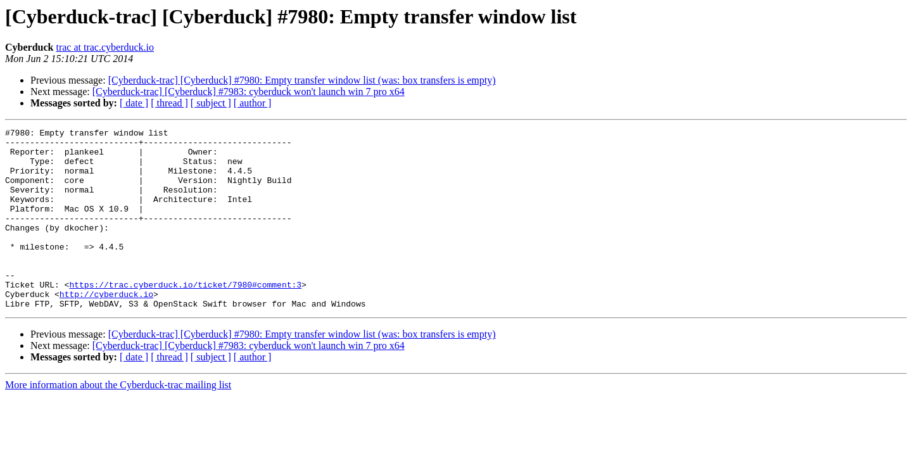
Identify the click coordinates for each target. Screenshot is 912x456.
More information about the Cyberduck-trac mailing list (118, 420)
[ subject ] (211, 103)
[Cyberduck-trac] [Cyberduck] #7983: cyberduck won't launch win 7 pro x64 (248, 91)
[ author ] (253, 103)
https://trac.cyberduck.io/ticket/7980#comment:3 (185, 316)
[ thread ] (169, 103)
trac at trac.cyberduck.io (105, 47)
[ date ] (134, 103)
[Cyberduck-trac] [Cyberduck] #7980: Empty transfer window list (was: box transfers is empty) (302, 80)
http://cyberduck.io (106, 328)
